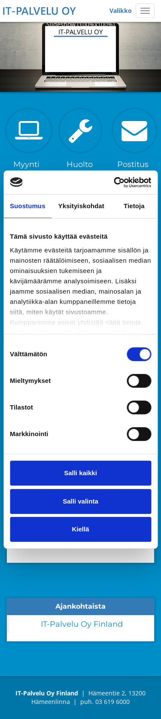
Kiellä (80, 529)
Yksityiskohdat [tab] (81, 205)
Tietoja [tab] (134, 205)
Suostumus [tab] (28, 205)
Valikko (120, 10)
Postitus (133, 164)
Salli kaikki (80, 472)
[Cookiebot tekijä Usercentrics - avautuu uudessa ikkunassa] (114, 182)
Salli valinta (80, 501)
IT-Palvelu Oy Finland (82, 623)
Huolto (80, 164)
